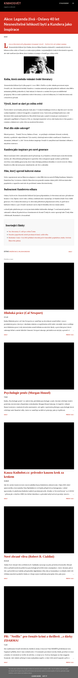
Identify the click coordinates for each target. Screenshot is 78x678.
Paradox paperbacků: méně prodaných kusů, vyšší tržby (28, 235)
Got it (44, 676)
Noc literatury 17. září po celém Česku (22, 231)
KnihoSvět (12, 3)
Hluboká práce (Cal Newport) (23, 313)
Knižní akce (13, 251)
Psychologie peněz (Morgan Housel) (27, 392)
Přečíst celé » (70, 334)
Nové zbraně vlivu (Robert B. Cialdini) (29, 556)
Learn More (36, 676)
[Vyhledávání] (64, 3)
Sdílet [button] (70, 251)
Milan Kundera (24, 251)
